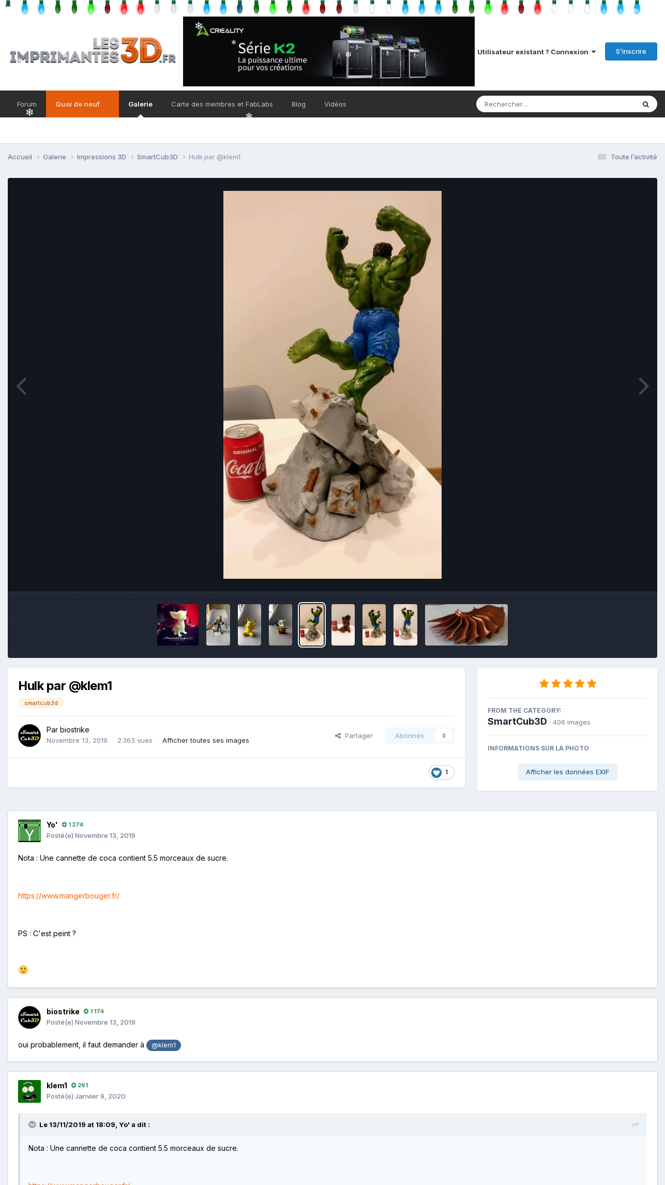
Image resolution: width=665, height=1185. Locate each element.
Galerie (140, 108)
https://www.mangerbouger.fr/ (68, 895)
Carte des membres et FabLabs (222, 104)
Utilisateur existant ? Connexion (536, 52)
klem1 (57, 1085)
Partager (354, 735)
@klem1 (164, 1045)
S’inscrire (631, 51)
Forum (27, 104)
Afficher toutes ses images (205, 740)
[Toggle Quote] (33, 1124)
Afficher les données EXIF (567, 772)
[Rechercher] (525, 104)
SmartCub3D (517, 721)
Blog (299, 104)
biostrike (74, 729)
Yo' (52, 824)
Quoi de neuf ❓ (82, 104)
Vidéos (335, 104)
